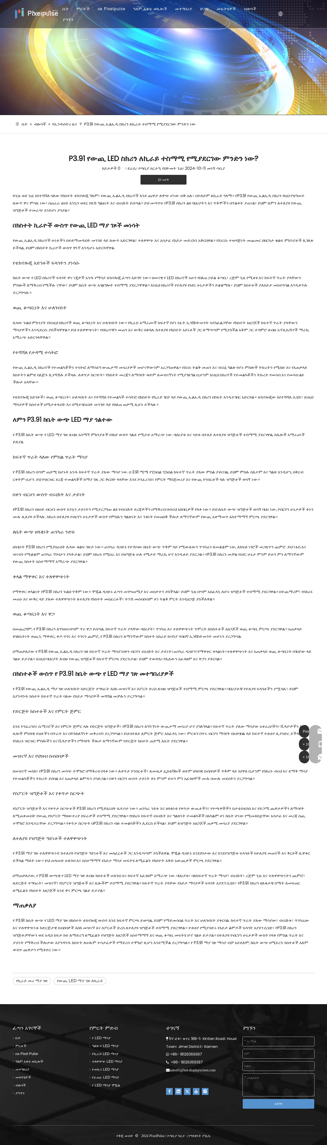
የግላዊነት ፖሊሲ (200, 1136)
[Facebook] (169, 1091)
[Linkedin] (178, 1091)
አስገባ (278, 1103)
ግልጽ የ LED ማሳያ (105, 1046)
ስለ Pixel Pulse (26, 1054)
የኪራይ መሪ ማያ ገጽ (32, 981)
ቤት (69, 9)
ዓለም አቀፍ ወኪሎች (153, 9)
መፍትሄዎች (229, 9)
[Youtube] (196, 1091)
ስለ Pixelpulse (115, 9)
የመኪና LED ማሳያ (105, 1069)
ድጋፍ (207, 9)
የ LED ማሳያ (101, 1038)
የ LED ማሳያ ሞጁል (106, 1085)
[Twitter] (187, 1091)
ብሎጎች (253, 9)
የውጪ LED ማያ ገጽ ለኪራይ (80, 981)
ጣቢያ (220, 168)
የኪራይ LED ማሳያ (105, 1054)
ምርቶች (86, 9)
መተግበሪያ (187, 9)
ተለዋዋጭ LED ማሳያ (107, 1061)
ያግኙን (71, 19)
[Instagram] (205, 1091)
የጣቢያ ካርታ (176, 1136)
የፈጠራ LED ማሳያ (105, 1077)
